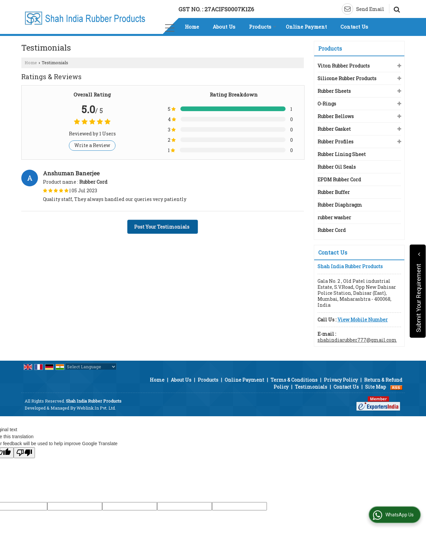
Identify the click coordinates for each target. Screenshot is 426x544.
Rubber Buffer (334, 192)
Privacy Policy (341, 380)
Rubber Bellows (336, 116)
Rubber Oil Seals (337, 167)
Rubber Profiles (335, 141)
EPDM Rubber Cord (339, 179)
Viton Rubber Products (344, 66)
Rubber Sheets (334, 91)
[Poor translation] (24, 452)
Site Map (375, 387)
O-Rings (327, 103)
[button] (362, 319)
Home (192, 26)
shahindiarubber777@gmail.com (357, 340)
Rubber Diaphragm (340, 205)
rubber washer (334, 217)
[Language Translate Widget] (90, 366)
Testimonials (311, 387)
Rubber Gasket (334, 129)
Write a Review (92, 145)
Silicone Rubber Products (347, 78)
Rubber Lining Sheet (342, 154)
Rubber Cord (332, 230)
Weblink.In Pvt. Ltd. (96, 408)
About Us (224, 26)
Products (262, 26)
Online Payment (306, 26)
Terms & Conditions (294, 380)
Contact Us (354, 26)
